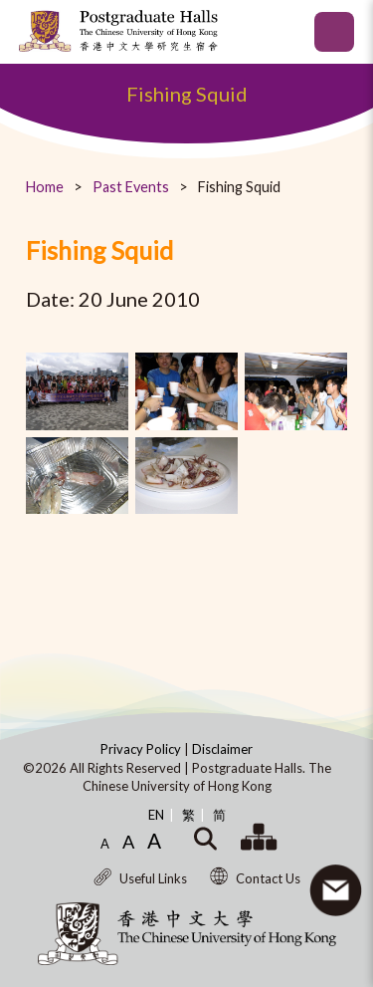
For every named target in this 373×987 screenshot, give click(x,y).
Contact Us (255, 878)
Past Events (131, 186)
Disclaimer (222, 749)
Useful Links (140, 878)
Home (45, 186)
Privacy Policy (142, 749)
